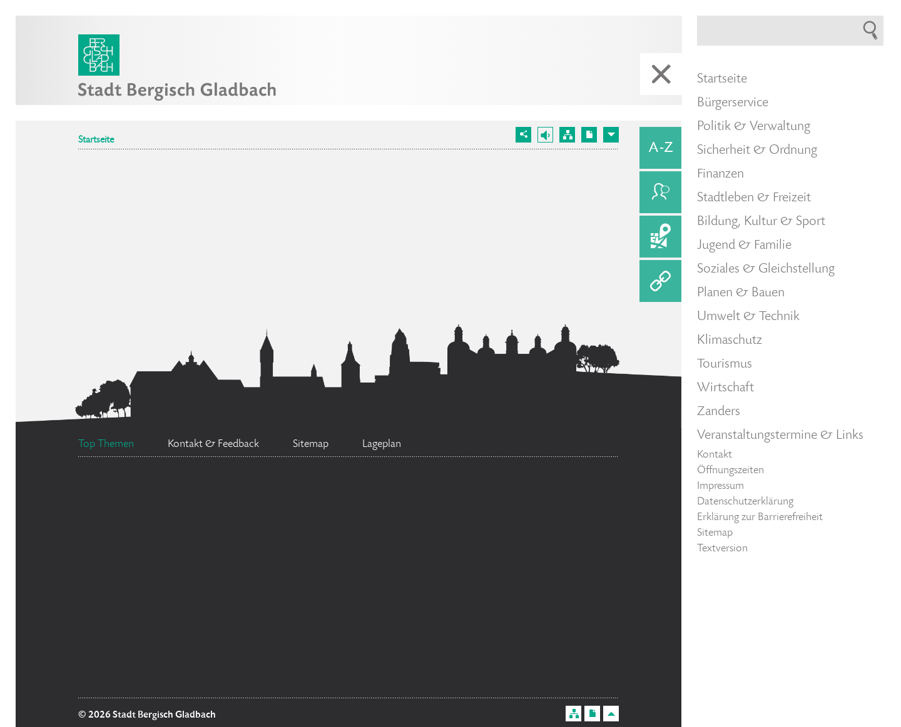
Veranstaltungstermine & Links (780, 436)
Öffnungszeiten (730, 470)
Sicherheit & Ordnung (757, 151)
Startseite (96, 141)
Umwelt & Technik (748, 317)
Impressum (720, 486)
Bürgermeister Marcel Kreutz (476, 551)
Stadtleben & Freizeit (754, 198)
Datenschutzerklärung (745, 502)
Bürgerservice (732, 103)
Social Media (315, 572)
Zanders (718, 412)
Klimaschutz (729, 341)
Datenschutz (501, 514)
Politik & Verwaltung (753, 127)
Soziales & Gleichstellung (766, 269)
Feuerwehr (144, 497)
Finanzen (720, 174)
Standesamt (329, 502)
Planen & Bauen (741, 293)
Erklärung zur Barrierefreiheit (760, 517)
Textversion (722, 548)
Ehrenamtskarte (424, 612)
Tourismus (724, 364)
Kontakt (714, 455)
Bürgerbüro (352, 674)
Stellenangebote (168, 545)
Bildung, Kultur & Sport (761, 222)
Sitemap (715, 533)
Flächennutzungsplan (215, 615)
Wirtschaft (725, 388)
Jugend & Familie (744, 246)
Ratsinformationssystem (163, 651)
